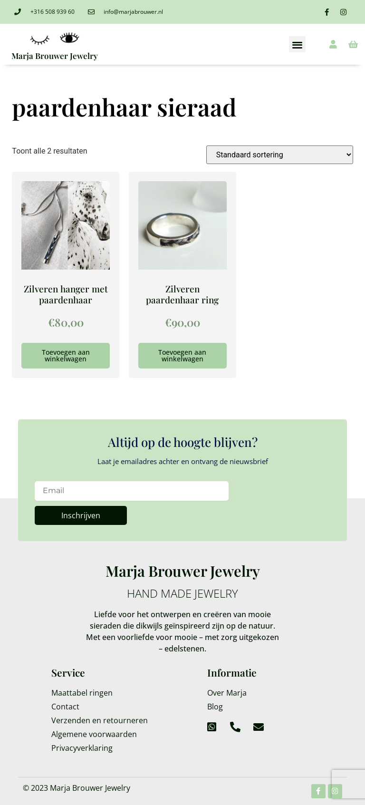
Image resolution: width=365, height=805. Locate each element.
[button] (297, 44)
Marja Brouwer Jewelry (54, 55)
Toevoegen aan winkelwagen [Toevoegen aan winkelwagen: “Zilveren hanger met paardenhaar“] (66, 355)
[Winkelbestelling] (279, 154)
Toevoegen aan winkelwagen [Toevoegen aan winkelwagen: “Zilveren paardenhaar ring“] (182, 355)
